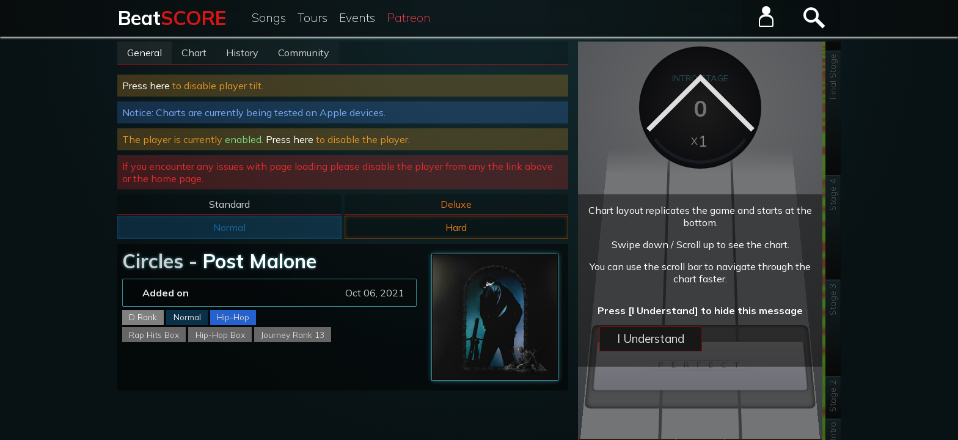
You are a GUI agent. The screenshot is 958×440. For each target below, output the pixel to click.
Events (357, 17)
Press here (146, 85)
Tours (312, 17)
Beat (172, 18)
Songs (269, 17)
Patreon (409, 17)
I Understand (650, 338)
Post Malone (259, 261)
